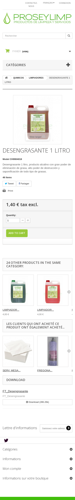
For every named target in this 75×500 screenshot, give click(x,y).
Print (10, 190)
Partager (24, 183)
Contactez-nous (31, 4)
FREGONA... (44, 370)
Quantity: (11, 215)
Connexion (65, 3)
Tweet (9, 183)
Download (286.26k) (37, 402)
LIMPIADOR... (11, 309)
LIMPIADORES (36, 78)
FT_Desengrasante (15, 391)
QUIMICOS (18, 78)
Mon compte (12, 468)
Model (6, 159)
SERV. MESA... (12, 370)
